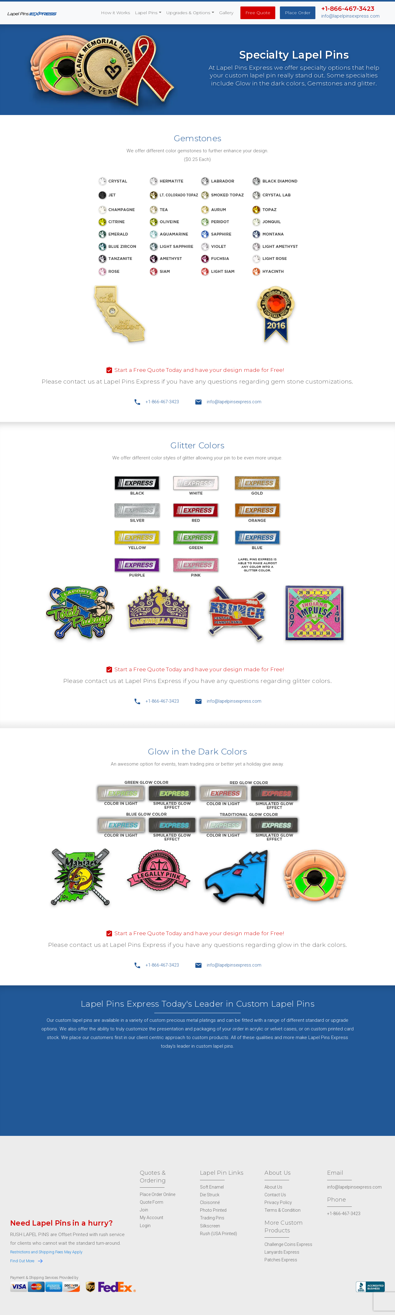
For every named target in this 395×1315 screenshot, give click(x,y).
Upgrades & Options (188, 12)
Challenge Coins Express (288, 1243)
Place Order (297, 12)
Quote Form (151, 1201)
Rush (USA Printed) (218, 1233)
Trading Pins (212, 1217)
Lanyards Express (281, 1251)
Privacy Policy (278, 1202)
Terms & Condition (282, 1209)
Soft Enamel (212, 1186)
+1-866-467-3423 (156, 401)
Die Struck (209, 1194)
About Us (273, 1186)
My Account (151, 1217)
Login (145, 1225)
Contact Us (275, 1194)
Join (144, 1209)
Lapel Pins (146, 12)
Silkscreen (210, 1225)
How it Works (115, 12)
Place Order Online (157, 1193)
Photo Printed (213, 1209)
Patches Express (280, 1259)
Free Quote (257, 12)
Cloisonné (210, 1202)
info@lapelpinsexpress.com (350, 16)
